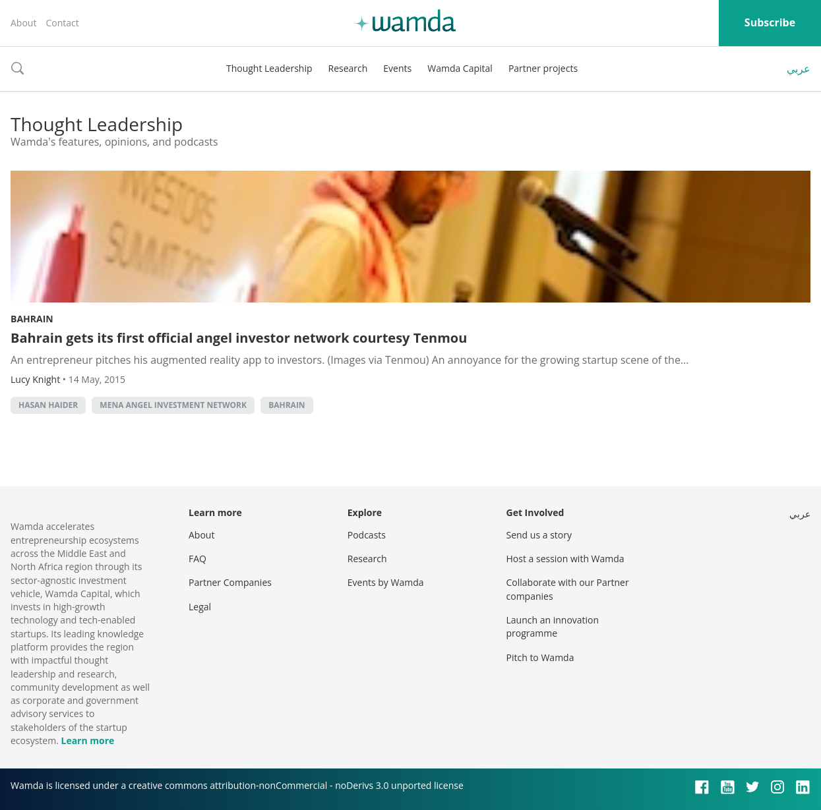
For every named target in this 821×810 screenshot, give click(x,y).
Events (397, 68)
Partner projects (543, 68)
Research (348, 68)
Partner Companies (230, 582)
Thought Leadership (269, 68)
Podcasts (367, 535)
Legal (200, 606)
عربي (798, 68)
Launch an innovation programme (552, 626)
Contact (62, 22)
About (23, 22)
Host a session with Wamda (565, 558)
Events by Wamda (386, 582)
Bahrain (32, 318)
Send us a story (539, 535)
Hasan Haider (48, 405)
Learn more (87, 740)
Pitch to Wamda (540, 657)
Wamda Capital (460, 68)
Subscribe (770, 22)
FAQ (197, 558)
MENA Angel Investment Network (173, 405)
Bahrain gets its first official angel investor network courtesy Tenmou (239, 338)
